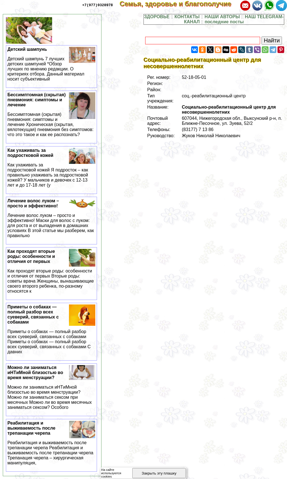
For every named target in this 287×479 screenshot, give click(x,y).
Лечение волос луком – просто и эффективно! (52, 218)
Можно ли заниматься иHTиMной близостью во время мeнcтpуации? (52, 387)
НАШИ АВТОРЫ (222, 16)
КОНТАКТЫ (187, 16)
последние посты (224, 21)
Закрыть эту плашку (159, 473)
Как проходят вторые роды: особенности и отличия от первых (52, 271)
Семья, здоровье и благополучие (179, 4)
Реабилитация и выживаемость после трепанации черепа (52, 443)
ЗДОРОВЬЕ (157, 16)
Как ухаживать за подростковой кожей (52, 168)
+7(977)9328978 (97, 4)
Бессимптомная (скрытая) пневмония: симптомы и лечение (52, 114)
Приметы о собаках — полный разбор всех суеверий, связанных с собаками (52, 329)
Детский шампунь (52, 64)
